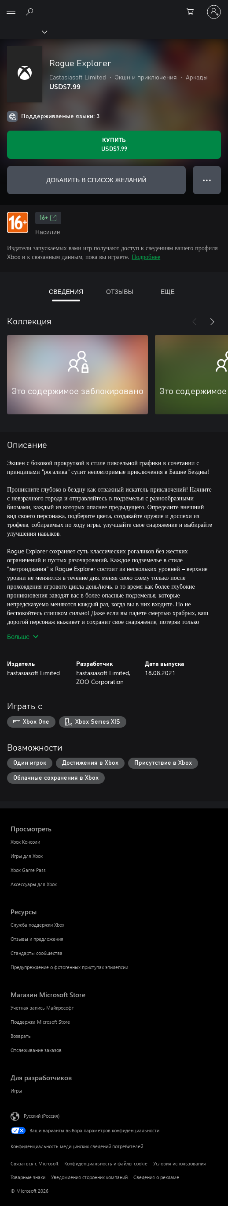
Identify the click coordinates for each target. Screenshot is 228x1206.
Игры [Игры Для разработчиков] (16, 1090)
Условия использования (179, 1163)
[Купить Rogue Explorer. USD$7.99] (114, 145)
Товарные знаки (28, 1177)
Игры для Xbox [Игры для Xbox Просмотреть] (27, 856)
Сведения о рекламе (156, 1177)
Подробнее (146, 256)
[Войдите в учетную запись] (213, 12)
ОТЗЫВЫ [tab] (119, 291)
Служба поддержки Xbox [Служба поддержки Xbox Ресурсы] (37, 925)
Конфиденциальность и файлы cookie (105, 1163)
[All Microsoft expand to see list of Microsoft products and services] (11, 12)
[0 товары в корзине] (192, 12)
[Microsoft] (113, 6)
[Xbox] (23, 31)
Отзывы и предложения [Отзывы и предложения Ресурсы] (37, 939)
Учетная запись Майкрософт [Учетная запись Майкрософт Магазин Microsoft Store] (42, 1008)
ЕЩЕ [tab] (168, 291)
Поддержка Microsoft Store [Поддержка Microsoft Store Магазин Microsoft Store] (40, 1022)
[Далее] (212, 322)
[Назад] (194, 322)
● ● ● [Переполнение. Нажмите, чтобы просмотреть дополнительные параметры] (207, 179)
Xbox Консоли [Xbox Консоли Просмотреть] (25, 842)
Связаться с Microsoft (35, 1163)
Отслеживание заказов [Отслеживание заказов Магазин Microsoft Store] (36, 1050)
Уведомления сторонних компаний (89, 1177)
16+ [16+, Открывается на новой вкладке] (48, 218)
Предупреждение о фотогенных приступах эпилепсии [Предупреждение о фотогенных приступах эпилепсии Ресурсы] (69, 967)
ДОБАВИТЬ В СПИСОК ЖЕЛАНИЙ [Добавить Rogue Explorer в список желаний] (96, 180)
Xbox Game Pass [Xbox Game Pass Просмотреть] (28, 870)
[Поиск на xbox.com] (30, 11)
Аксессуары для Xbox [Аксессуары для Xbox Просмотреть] (34, 884)
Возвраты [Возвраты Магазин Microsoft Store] (21, 1036)
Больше (22, 636)
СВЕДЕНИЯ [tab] (66, 291)
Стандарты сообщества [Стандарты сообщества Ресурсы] (37, 953)
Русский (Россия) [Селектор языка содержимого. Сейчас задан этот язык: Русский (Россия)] (41, 1116)
